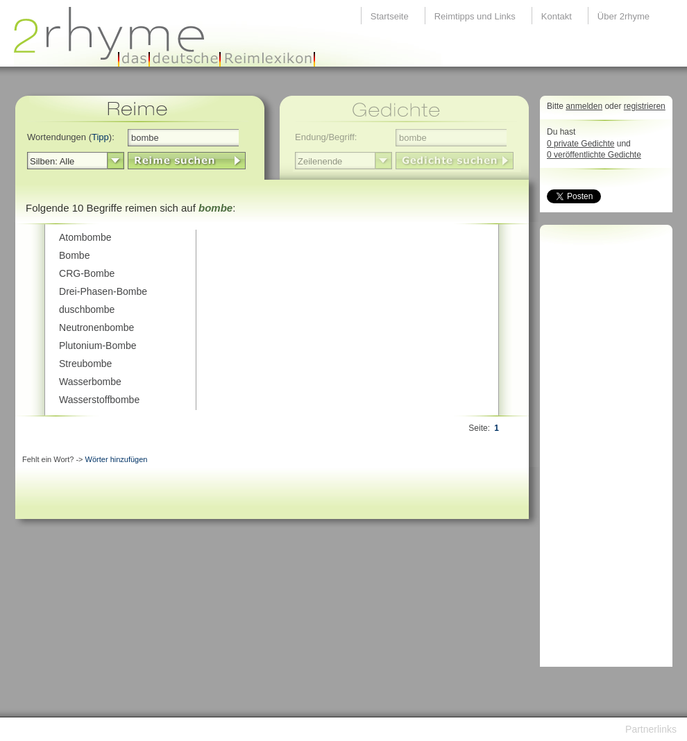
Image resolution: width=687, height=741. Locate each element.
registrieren (644, 106)
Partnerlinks (651, 729)
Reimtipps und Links (475, 16)
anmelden (584, 106)
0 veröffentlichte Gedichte (594, 155)
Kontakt (556, 16)
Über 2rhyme (623, 16)
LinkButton (187, 160)
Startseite (390, 16)
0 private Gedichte (580, 143)
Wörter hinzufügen (116, 459)
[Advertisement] (602, 449)
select (115, 161)
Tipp (100, 137)
